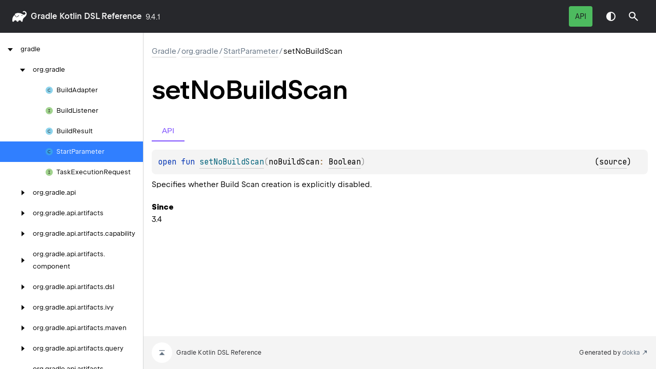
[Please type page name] (633, 16)
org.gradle (199, 51)
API (580, 16)
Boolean (345, 162)
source (613, 162)
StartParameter (250, 51)
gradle (44, 16)
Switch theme (611, 16)
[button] (633, 16)
